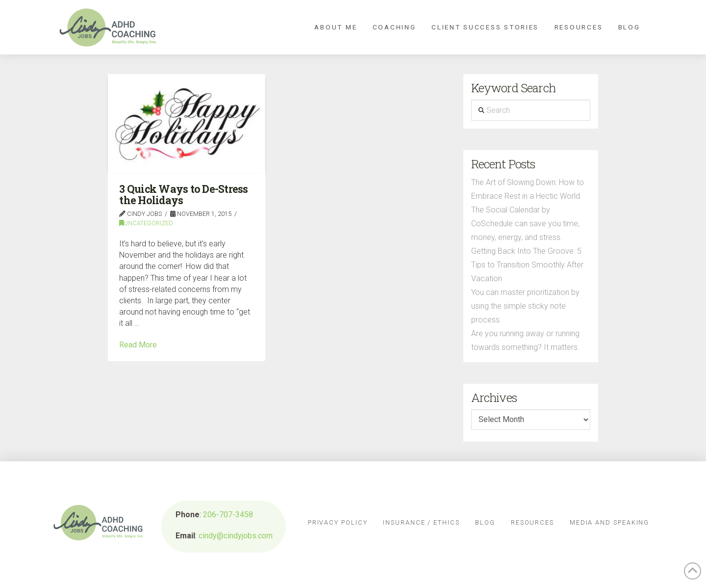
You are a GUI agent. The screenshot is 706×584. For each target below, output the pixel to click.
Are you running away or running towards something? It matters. (525, 340)
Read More (138, 344)
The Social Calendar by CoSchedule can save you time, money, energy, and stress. (525, 223)
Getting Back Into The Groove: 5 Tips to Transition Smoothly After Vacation (527, 264)
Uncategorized (146, 223)
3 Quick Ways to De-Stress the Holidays (183, 194)
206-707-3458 (228, 514)
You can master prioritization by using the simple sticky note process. (525, 306)
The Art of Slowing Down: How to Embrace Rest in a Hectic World (527, 189)
